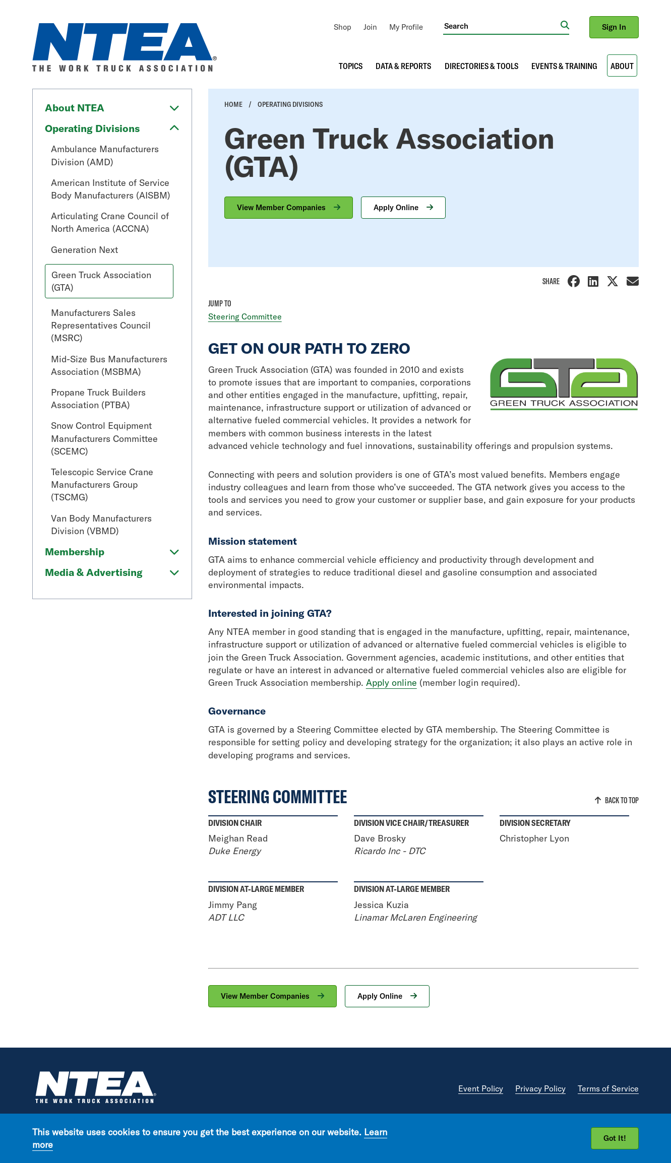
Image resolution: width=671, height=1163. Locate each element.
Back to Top (622, 800)
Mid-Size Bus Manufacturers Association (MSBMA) (109, 365)
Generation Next (84, 249)
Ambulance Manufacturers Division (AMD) (105, 155)
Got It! (614, 1138)
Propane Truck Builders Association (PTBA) (98, 398)
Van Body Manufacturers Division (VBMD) (101, 524)
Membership (74, 551)
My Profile (406, 27)
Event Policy (480, 1088)
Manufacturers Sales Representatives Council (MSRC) (101, 325)
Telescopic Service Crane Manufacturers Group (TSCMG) (102, 484)
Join (370, 27)
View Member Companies (282, 207)
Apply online (391, 682)
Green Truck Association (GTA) (101, 281)
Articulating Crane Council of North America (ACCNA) (110, 222)
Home (233, 104)
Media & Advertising (94, 572)
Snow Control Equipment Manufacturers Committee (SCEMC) (104, 438)
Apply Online (397, 207)
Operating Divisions (92, 128)
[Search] (502, 26)
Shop (342, 27)
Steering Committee (245, 316)
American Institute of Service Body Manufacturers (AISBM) (110, 189)
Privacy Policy (540, 1088)
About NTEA (74, 107)
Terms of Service (608, 1088)
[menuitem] (342, 27)
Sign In (614, 27)
